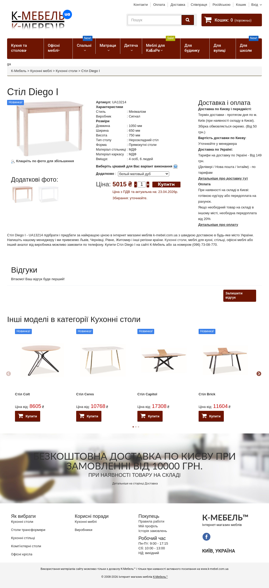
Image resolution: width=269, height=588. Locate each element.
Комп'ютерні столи (26, 546)
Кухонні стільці (23, 538)
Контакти (140, 5)
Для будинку (191, 48)
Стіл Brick (207, 394)
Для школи (249, 45)
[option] (23, 201)
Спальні (84, 43)
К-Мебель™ (160, 577)
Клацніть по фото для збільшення (42, 161)
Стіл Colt (22, 394)
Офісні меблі (54, 48)
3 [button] (138, 427)
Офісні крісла (21, 554)
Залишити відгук (233, 295)
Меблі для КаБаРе (160, 45)
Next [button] (258, 374)
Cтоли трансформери (28, 530)
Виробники (83, 530)
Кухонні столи (66, 71)
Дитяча (131, 45)
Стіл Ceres (85, 394)
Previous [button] (8, 374)
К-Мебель (18, 71)
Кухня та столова (19, 48)
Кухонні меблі (41, 71)
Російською (221, 5)
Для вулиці (219, 48)
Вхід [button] (254, 5)
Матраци (108, 45)
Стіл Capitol (147, 394)
